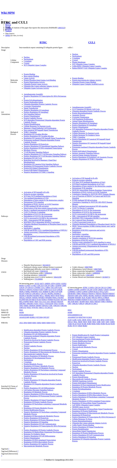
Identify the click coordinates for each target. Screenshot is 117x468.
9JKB (80, 326)
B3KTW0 (82, 317)
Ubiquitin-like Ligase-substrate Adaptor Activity (41, 86)
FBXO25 (84, 294)
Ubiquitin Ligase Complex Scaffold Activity (88, 84)
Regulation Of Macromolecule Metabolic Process (41, 416)
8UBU (70, 326)
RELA (21, 302)
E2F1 (60, 288)
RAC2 (95, 300)
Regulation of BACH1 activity (83, 240)
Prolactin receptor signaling (33, 194)
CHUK (21, 288)
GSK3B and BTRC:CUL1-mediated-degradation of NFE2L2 (45, 230)
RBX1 (108, 300)
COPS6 (84, 292)
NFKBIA (41, 298)
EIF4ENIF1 (72, 294)
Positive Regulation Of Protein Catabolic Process (41, 430)
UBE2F (81, 304)
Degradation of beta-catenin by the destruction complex (43, 200)
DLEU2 (96, 292)
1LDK (74, 320)
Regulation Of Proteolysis (81, 415)
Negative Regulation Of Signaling (36, 422)
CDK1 (52, 286)
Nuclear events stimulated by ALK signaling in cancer (91, 242)
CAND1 (91, 288)
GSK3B (59, 290)
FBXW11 (22, 290)
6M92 (39, 323)
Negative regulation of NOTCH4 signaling (87, 238)
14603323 (61, 28)
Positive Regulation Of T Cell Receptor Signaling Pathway (45, 156)
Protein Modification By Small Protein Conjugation (90, 335)
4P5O (103, 320)
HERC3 (22, 292)
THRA (103, 302)
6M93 (44, 323)
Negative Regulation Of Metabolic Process (39, 368)
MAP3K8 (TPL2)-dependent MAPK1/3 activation (42, 222)
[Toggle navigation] (2, 19)
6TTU (53, 323)
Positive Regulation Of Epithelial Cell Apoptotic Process (92, 157)
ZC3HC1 (94, 304)
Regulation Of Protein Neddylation (84, 411)
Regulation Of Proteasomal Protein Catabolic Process (43, 166)
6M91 (34, 323)
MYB (57, 296)
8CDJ (79, 324)
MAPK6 (30, 296)
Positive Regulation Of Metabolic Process (39, 356)
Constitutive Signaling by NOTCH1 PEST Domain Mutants (93, 194)
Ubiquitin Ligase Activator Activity (36, 88)
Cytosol (26, 63)
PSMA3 (45, 300)
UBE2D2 (56, 306)
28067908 (88, 267)
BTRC (43, 42)
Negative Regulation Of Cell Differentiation (39, 436)
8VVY (75, 326)
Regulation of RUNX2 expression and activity (88, 230)
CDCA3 (103, 288)
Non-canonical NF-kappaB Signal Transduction (41, 130)
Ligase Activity (29, 78)
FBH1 (79, 294)
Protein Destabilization (32, 124)
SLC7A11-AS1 (44, 302)
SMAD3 (54, 302)
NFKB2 (35, 298)
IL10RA (52, 292)
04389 (70, 312)
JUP (56, 292)
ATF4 (53, 284)
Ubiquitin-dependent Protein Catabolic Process (40, 104)
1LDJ (70, 320)
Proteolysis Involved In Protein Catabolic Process (41, 340)
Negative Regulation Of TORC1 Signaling (39, 172)
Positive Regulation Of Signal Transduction (87, 427)
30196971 (105, 277)
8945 (21, 310)
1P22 (21, 323)
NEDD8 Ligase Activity (80, 407)
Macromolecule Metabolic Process (36, 446)
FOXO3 (36, 290)
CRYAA (30, 288)
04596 (21, 312)
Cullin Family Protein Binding (83, 425)
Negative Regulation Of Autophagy (36, 110)
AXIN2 (63, 284)
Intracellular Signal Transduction (84, 431)
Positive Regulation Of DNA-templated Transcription (43, 148)
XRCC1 (42, 308)
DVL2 (101, 292)
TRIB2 (26, 306)
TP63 (21, 306)
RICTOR (71, 302)
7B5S (94, 322)
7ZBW (112, 322)
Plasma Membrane (79, 62)
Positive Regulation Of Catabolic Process (38, 444)
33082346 (42, 275)
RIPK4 (26, 302)
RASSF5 (57, 300)
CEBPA (70, 290)
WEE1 (29, 308)
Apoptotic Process (78, 115)
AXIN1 (58, 284)
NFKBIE (78, 298)
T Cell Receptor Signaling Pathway (36, 152)
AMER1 (48, 284)
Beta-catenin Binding (31, 76)
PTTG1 (90, 300)
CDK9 (109, 288)
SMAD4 (60, 302)
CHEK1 (100, 290)
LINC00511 (36, 294)
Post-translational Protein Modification (86, 339)
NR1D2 (94, 298)
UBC (51, 306)
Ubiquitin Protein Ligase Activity (36, 84)
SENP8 (82, 302)
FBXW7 (112, 294)
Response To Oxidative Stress (34, 434)
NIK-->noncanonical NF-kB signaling (37, 220)
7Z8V (107, 322)
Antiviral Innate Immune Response (84, 155)
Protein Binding (29, 74)
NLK (83, 298)
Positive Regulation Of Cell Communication (88, 435)
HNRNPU (34, 292)
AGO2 (36, 284)
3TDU (89, 320)
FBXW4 (105, 294)
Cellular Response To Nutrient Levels (37, 126)
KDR (60, 292)
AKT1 (42, 284)
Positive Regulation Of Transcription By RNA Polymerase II (94, 417)
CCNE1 (34, 286)
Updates (8, 31)
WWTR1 (35, 308)
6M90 (30, 323)
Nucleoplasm (28, 59)
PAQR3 (61, 298)
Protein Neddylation (79, 345)
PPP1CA (101, 298)
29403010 (43, 271)
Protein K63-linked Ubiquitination (36, 168)
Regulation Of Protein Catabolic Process (38, 402)
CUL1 (91, 42)
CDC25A (40, 286)
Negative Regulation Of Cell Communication (40, 424)
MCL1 (42, 296)
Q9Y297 (46, 317)
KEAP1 (22, 294)
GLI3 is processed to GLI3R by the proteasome (41, 218)
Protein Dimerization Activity (34, 82)
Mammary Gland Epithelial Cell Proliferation (40, 128)
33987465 (54, 269)
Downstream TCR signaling (34, 202)
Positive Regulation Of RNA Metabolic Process (89, 393)
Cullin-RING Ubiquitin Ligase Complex (86, 66)
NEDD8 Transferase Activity (82, 381)
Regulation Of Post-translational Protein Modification (91, 385)
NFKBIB (48, 298)
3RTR (84, 320)
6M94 (48, 323)
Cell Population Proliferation (82, 119)
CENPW (58, 286)
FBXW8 (71, 296)
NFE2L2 (22, 298)
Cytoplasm (27, 61)
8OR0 (89, 324)
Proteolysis (28, 378)
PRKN (106, 298)
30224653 (46, 265)
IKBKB (45, 292)
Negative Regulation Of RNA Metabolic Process (41, 394)
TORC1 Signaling (30, 132)
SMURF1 (22, 304)
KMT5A (28, 294)
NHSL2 (55, 298)
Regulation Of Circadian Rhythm (36, 134)
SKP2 (92, 302)
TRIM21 (109, 302)
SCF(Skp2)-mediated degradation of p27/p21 (88, 184)
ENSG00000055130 (75, 315)
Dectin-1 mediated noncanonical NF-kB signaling (41, 210)
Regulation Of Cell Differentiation (36, 334)
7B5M (80, 322)
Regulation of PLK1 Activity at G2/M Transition (41, 204)
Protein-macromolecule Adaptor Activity (86, 80)
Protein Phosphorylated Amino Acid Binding (40, 80)
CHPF (64, 286)
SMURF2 (30, 304)
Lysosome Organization (32, 106)
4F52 (98, 320)
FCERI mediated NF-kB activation (36, 206)
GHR (46, 290)
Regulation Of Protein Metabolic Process (38, 408)
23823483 (89, 275)
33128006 (38, 279)
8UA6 (108, 324)
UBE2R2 (63, 306)
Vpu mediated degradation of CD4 (36, 198)
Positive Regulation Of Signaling (84, 437)
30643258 (57, 277)
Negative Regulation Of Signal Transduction (40, 400)
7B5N (85, 322)
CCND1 (27, 286)
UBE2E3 (75, 304)
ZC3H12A (49, 308)
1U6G (79, 320)
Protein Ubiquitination (32, 116)
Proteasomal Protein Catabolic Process (37, 342)
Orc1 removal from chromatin (83, 220)
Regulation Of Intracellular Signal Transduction (89, 403)
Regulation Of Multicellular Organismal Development (43, 432)
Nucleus (27, 57)
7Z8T (103, 322)
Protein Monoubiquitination (82, 113)
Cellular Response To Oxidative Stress (86, 135)
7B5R (89, 322)
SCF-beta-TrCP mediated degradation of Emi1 (40, 196)
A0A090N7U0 (73, 317)
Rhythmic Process (30, 150)
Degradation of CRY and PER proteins (37, 240)
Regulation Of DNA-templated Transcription (40, 440)
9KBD (85, 326)
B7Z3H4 (39, 317)
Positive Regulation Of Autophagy (36, 112)
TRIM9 (38, 306)
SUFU (36, 304)
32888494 (47, 273)
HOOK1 (92, 296)
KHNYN (98, 296)
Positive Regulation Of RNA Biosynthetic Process (90, 395)
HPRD (7, 35)
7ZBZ (70, 324)
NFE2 (62, 296)
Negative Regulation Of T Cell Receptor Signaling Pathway (45, 154)
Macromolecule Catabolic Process (36, 354)
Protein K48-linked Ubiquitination (36, 170)
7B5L (75, 322)
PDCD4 (28, 300)
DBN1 (48, 288)
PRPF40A (71, 300)
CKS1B (112, 290)
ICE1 (40, 292)
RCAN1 (64, 300)
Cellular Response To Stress (82, 419)
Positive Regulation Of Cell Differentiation (39, 388)
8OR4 (103, 324)
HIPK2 (27, 292)
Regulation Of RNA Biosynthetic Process (38, 442)
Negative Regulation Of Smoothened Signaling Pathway (44, 146)
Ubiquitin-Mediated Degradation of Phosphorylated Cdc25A (45, 224)
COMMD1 (72, 292)
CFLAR (89, 290)
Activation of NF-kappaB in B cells (36, 192)
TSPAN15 (45, 306)
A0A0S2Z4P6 (24, 317)
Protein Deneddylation (80, 377)
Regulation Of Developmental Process (37, 358)
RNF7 (32, 302)
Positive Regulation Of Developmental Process (40, 350)
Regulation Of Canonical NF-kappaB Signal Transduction (44, 138)
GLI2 (50, 290)
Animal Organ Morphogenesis (83, 121)
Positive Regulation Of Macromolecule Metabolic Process (44, 352)
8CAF (74, 324)
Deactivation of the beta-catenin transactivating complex (44, 208)
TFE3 (56, 304)
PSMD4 (51, 300)
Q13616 (89, 317)
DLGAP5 (54, 288)
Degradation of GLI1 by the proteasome (38, 214)
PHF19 (33, 300)
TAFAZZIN (49, 304)
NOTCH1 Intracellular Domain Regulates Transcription (92, 190)
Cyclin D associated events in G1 (84, 222)
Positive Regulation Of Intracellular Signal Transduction (92, 409)
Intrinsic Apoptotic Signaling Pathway (85, 153)
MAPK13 (57, 294)
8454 (69, 310)
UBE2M (88, 304)
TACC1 (42, 304)
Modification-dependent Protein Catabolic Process (42, 330)
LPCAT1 (44, 294)
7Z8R (98, 322)
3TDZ (94, 320)
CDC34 (47, 286)
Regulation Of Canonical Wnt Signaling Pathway (41, 164)
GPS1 (80, 296)
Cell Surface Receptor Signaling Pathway (38, 390)
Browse (8, 25)
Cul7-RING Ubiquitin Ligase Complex (86, 405)
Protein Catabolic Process (33, 118)
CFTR (95, 290)
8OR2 (94, 324)
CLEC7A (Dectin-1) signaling (34, 212)
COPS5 (78, 292)
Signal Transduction (31, 108)
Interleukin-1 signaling (32, 228)
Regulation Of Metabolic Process (36, 392)
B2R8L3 (33, 317)
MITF (53, 296)
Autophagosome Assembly (33, 94)
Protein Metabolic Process (33, 364)
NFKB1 (29, 298)
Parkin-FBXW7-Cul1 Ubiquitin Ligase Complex (89, 68)
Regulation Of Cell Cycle (33, 158)
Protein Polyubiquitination (33, 100)
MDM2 (47, 296)
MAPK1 (51, 294)
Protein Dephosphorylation (33, 102)
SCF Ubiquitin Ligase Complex (35, 65)
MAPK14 (22, 296)
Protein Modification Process (34, 410)
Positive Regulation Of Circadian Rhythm (39, 136)
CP (26, 288)
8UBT (113, 324)
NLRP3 (88, 298)
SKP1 (36, 302)
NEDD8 (105, 296)
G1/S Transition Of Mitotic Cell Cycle (86, 109)
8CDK (84, 324)
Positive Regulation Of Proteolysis (36, 144)
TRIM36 (32, 306)
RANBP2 (101, 300)
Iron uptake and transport (81, 236)
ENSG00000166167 (26, 315)
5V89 (107, 320)
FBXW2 (30, 290)
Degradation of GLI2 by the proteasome (38, 216)
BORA (21, 286)
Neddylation (28, 226)
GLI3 (54, 290)
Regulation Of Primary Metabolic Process (39, 366)
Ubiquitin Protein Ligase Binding (84, 82)
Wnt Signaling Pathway (32, 114)
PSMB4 (78, 300)
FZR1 (41, 290)
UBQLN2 (22, 308)
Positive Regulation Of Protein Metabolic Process (41, 420)
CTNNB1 (37, 288)
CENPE (76, 290)
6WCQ (70, 322)
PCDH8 (22, 300)
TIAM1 (61, 304)
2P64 (25, 323)
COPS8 (90, 292)
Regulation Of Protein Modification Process (88, 433)
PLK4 (39, 300)
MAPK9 (36, 296)
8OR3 (98, 324)
